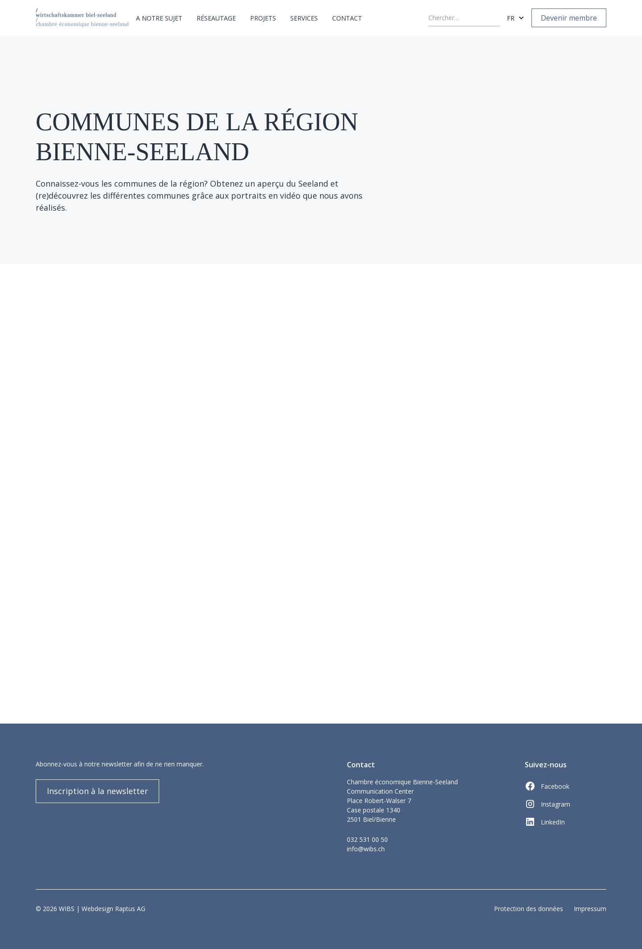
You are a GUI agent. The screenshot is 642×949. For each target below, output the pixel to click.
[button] (159, 18)
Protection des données (528, 908)
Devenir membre (569, 18)
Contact (347, 18)
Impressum (590, 908)
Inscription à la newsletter (97, 791)
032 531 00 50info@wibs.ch (367, 844)
